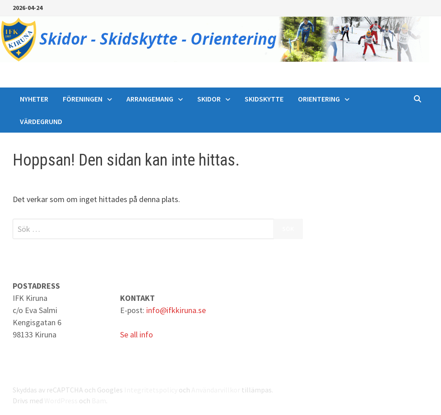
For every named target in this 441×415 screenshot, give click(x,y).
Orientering (319, 98)
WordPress (61, 400)
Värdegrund (41, 121)
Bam (99, 400)
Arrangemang (149, 98)
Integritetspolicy (150, 389)
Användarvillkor (215, 389)
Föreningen (82, 98)
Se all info (136, 334)
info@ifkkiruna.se (176, 310)
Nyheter (34, 98)
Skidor (209, 98)
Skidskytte (264, 98)
